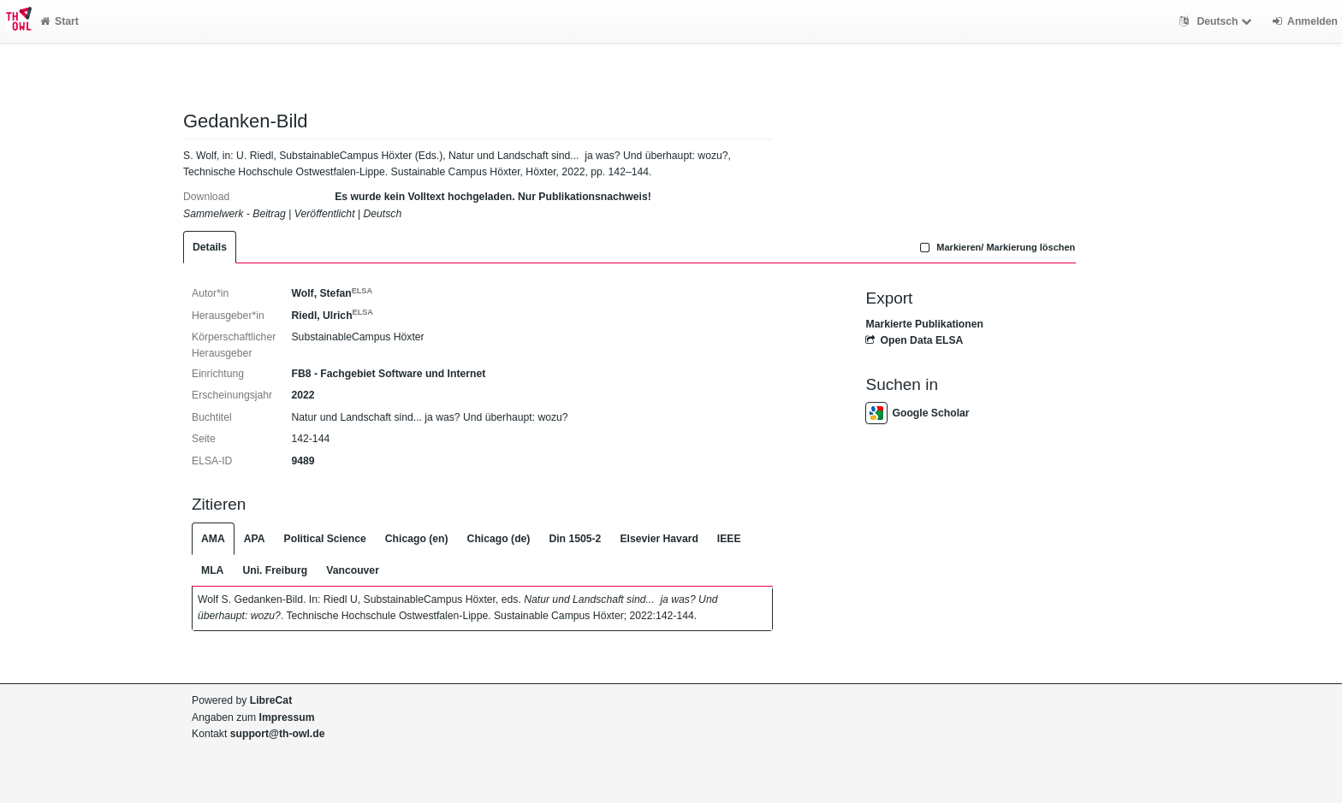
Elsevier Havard (659, 539)
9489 (302, 461)
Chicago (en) (416, 539)
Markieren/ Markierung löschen (996, 247)
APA (254, 539)
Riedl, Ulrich (331, 316)
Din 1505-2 (575, 539)
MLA (212, 570)
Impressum (287, 717)
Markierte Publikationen (924, 324)
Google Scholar (917, 413)
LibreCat (271, 700)
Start (59, 21)
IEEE (729, 539)
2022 (302, 395)
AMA (213, 539)
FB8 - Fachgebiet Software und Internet (388, 374)
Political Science (325, 539)
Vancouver (352, 570)
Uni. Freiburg (274, 570)
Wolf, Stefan (331, 293)
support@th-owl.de (277, 734)
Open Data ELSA (914, 340)
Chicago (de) (499, 539)
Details (210, 247)
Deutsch (1217, 21)
